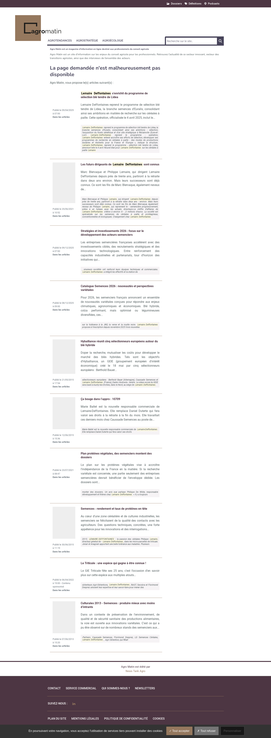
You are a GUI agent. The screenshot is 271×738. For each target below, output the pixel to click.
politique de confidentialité (126, 718)
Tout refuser (206, 730)
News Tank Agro (135, 671)
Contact (54, 688)
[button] (61, 40)
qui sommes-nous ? (116, 688)
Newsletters (145, 688)
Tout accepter (179, 730)
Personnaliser (232, 730)
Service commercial (81, 688)
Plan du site (57, 718)
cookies (159, 718)
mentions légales (85, 718)
